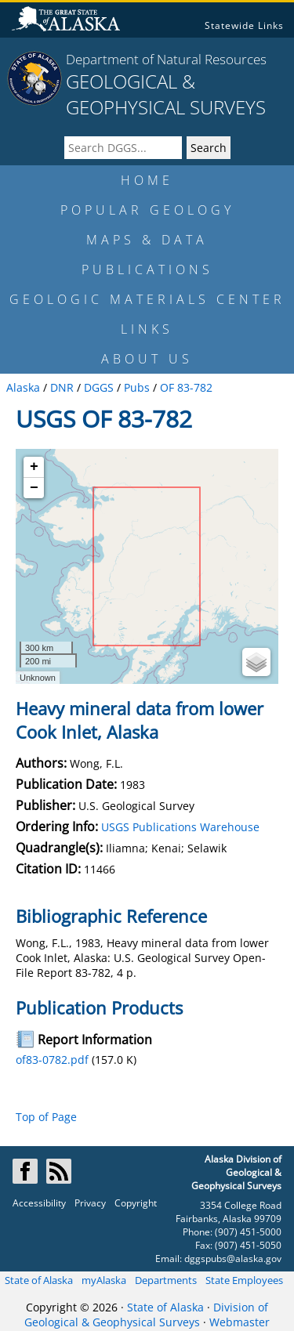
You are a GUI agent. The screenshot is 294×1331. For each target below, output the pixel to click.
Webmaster (239, 1322)
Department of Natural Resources (166, 59)
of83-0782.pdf (52, 1059)
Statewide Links (244, 25)
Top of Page (46, 1116)
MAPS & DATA (147, 239)
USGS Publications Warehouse (180, 826)
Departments (166, 1280)
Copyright (135, 1203)
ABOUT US (147, 358)
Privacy (90, 1203)
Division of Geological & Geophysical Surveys (146, 1314)
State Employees (244, 1280)
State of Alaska (39, 1280)
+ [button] (34, 467)
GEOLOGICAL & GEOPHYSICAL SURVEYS (166, 94)
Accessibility (39, 1203)
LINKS (147, 329)
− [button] (34, 488)
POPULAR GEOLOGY (147, 210)
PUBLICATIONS (147, 269)
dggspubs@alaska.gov (232, 1258)
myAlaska (104, 1280)
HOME (147, 180)
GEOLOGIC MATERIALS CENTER (147, 299)
